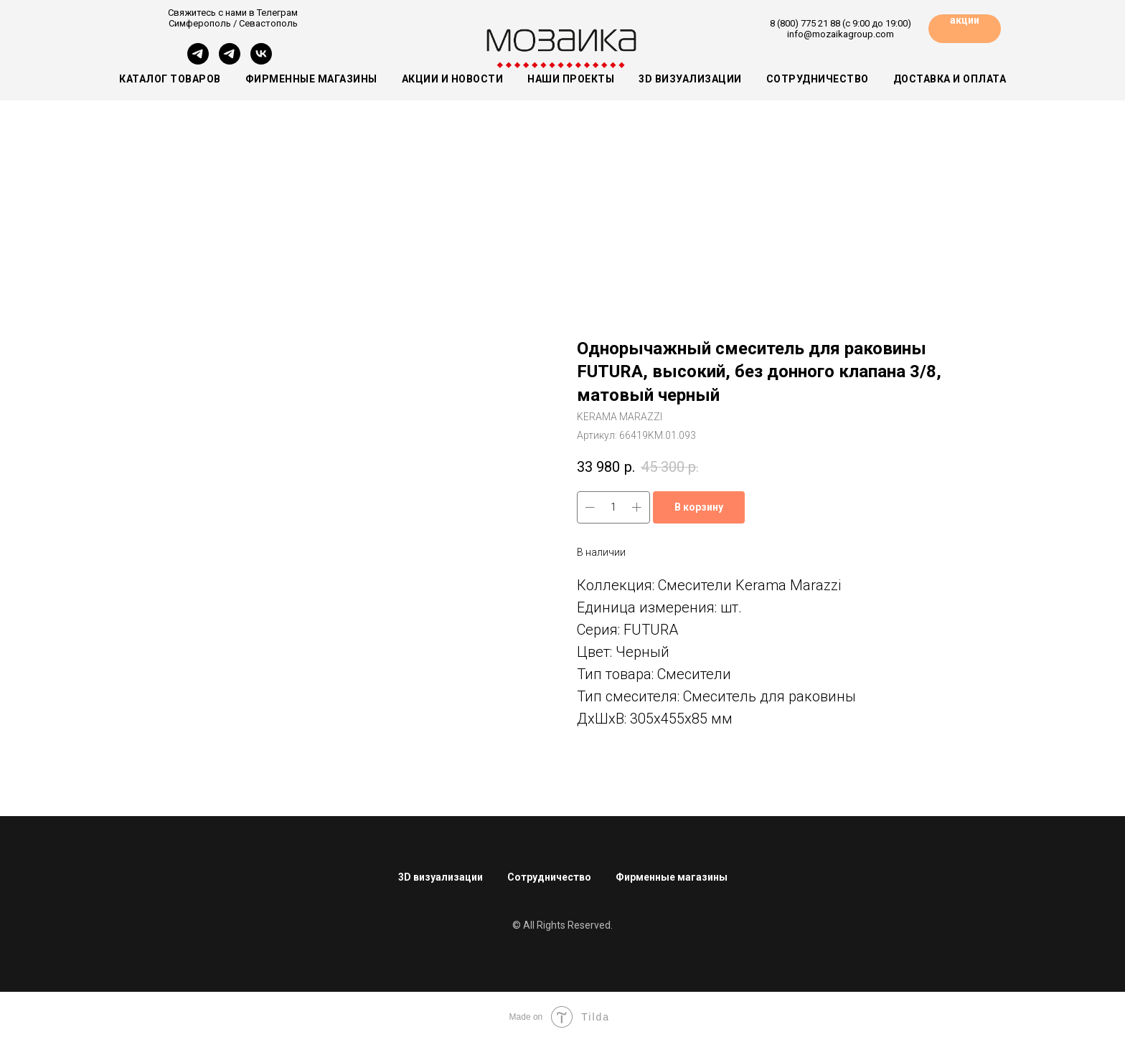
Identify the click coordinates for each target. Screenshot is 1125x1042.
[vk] (261, 61)
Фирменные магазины (311, 79)
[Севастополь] (229, 61)
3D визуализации (690, 79)
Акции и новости (453, 79)
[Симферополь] (198, 61)
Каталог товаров (170, 79)
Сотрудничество (817, 79)
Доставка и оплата (950, 79)
